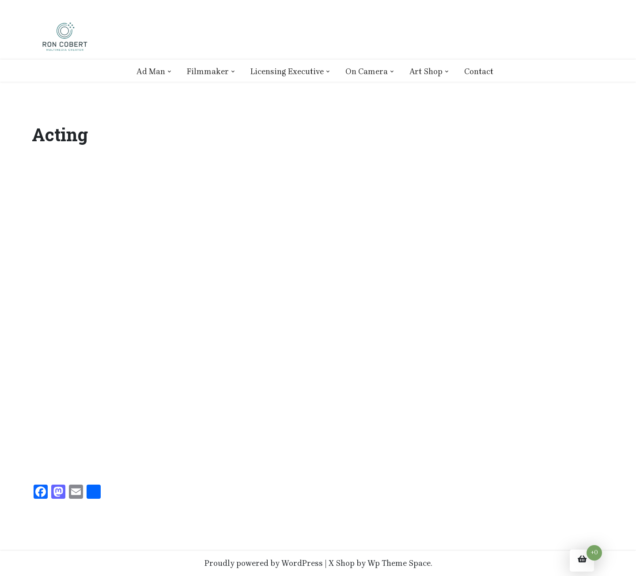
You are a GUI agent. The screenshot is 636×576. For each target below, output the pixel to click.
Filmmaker (208, 71)
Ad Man (150, 71)
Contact (478, 71)
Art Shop (426, 71)
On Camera (366, 71)
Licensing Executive (287, 71)
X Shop (342, 563)
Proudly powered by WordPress (263, 563)
